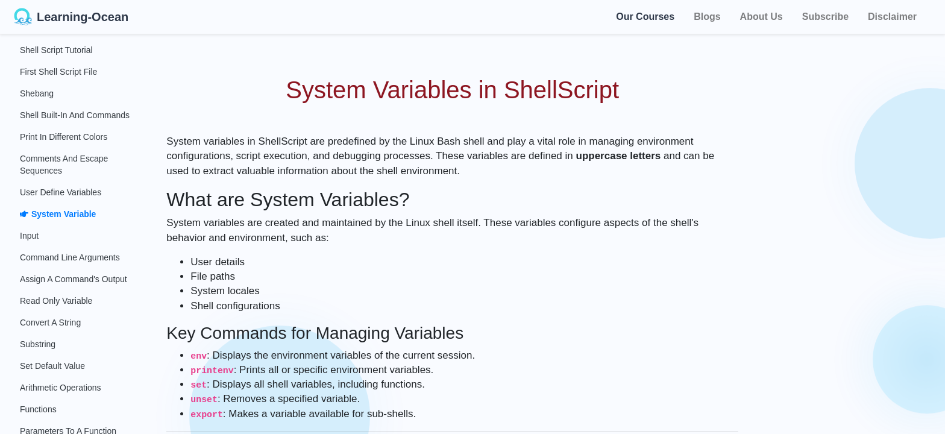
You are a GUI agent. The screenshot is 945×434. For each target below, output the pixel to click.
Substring (37, 344)
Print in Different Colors (63, 137)
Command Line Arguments (70, 257)
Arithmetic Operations (60, 387)
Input (29, 236)
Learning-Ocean (71, 17)
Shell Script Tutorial (56, 50)
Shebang (37, 93)
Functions (38, 409)
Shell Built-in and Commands (75, 115)
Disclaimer (892, 16)
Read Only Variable (56, 301)
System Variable (58, 214)
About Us (761, 16)
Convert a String (50, 322)
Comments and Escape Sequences (64, 164)
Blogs (707, 16)
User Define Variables (60, 192)
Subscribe (825, 16)
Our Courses (645, 16)
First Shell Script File (58, 72)
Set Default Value (52, 366)
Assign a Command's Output (73, 279)
